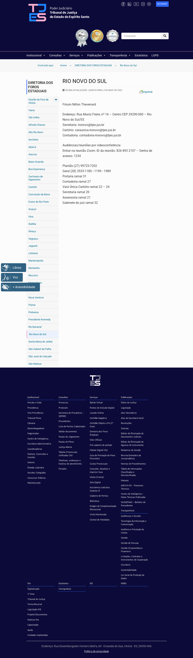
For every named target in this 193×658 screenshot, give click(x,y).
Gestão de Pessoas (130, 543)
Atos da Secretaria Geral (132, 418)
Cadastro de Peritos (99, 495)
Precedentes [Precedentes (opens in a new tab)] (65, 421)
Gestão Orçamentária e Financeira (132, 550)
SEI (91, 583)
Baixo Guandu (36, 161)
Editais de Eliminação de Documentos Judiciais (132, 435)
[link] (162, 4)
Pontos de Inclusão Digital (102, 407)
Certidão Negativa (98, 418)
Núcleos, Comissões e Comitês (37, 455)
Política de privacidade (96, 651)
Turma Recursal (34, 604)
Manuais (125, 480)
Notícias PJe (33, 619)
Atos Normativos (129, 412)
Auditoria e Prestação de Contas (132, 531)
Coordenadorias (34, 449)
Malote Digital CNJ (99, 450)
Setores (31, 462)
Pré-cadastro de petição (101, 445)
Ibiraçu (32, 231)
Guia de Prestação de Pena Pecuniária (102, 457)
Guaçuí (32, 209)
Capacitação (32, 624)
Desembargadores (35, 428)
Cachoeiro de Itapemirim (35, 178)
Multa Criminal (97, 477)
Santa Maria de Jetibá (40, 341)
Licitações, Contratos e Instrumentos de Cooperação (134, 558)
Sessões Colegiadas (36, 472)
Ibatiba (32, 223)
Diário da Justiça (128, 402)
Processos (63, 402)
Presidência (32, 407)
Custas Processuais (99, 463)
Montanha (34, 268)
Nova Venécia (36, 297)
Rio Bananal (34, 326)
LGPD (155, 55)
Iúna (30, 216)
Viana (31, 110)
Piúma (31, 304)
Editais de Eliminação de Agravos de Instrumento (132, 443)
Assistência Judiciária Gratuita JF (100, 489)
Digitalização (33, 588)
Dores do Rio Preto (38, 201)
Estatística (141, 55)
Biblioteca (94, 501)
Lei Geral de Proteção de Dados (132, 577)
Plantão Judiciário (35, 467)
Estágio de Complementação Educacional (103, 508)
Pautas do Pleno (66, 441)
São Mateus (35, 363)
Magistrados (33, 433)
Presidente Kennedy (39, 319)
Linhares (33, 253)
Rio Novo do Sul (37, 334)
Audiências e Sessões (131, 516)
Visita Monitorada (98, 514)
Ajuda (30, 630)
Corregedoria (65, 588)
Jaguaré (32, 245)
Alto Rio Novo (35, 132)
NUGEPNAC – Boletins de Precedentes (133, 504)
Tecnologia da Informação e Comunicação (133, 523)
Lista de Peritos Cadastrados (72, 426)
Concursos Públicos (36, 478)
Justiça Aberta (65, 447)
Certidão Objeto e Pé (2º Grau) (101, 425)
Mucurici (33, 275)
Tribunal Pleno (34, 418)
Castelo (32, 187)
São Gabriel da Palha (39, 349)
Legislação (126, 407)
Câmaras (31, 423)
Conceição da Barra (39, 194)
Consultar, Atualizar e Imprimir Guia (100, 470)
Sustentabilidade (129, 570)
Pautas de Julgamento (69, 436)
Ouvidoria (125, 564)
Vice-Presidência (35, 412)
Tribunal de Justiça (36, 599)
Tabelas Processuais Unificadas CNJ (68, 454)
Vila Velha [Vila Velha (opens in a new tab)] (33, 117)
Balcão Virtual (96, 402)
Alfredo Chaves (36, 124)
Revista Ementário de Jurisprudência (131, 457)
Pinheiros (33, 312)
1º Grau (30, 594)
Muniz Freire (35, 282)
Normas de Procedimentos (133, 463)
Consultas (57, 55)
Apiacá (32, 147)
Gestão (124, 537)
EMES (123, 583)
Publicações (96, 55)
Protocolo (63, 407)
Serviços (76, 55)
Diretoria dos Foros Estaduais (99, 433)
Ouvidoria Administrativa (39, 443)
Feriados (63, 468)
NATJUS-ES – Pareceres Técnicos (132, 487)
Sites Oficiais (96, 439)
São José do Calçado (40, 356)
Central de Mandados (100, 519)
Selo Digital (95, 482)
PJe (29, 583)
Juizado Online (97, 412)
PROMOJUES (34, 483)
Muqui (31, 290)
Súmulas (125, 428)
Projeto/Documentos (37, 614)
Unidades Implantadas (37, 635)
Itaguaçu (33, 238)
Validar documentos (68, 431)
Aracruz (32, 154)
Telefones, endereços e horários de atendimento (70, 462)
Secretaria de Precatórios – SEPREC (71, 414)
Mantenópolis (35, 260)
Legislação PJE (34, 609)
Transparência (120, 55)
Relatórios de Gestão (131, 450)
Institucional (35, 55)
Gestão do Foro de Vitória (38, 101)
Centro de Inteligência (37, 438)
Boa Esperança (36, 169)
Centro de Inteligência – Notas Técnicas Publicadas (133, 495)
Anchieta (33, 139)
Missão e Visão (34, 402)
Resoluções (126, 423)
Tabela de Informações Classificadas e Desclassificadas (131, 471)
